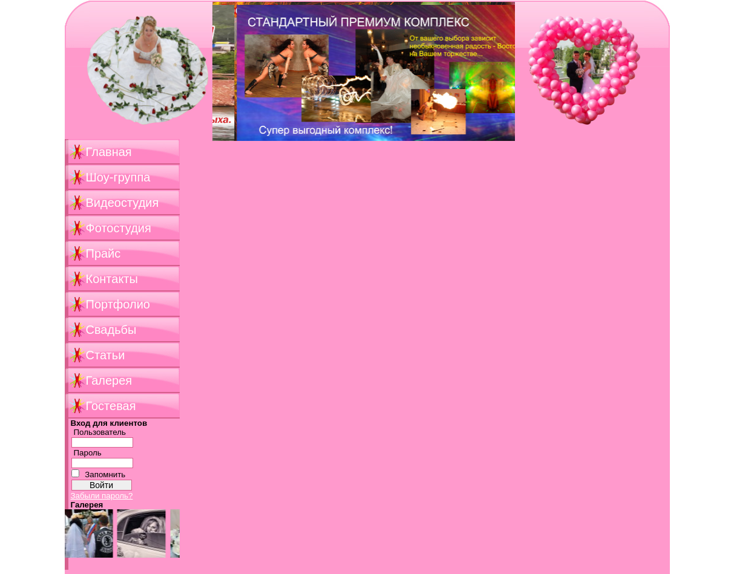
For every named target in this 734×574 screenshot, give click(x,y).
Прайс (103, 253)
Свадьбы (111, 329)
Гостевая (111, 406)
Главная (109, 151)
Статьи (105, 355)
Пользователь (100, 432)
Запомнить (105, 474)
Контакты (112, 278)
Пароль (88, 452)
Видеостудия (122, 202)
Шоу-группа (118, 177)
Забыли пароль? (102, 495)
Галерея (109, 380)
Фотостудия (118, 228)
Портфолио (118, 304)
